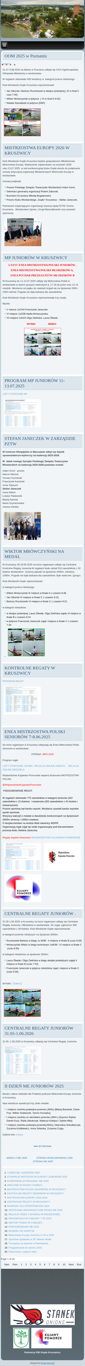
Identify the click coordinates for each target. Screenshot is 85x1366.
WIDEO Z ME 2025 (16, 1158)
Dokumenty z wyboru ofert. (22, 1251)
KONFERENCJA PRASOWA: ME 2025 (28, 1181)
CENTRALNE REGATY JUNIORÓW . (40, 913)
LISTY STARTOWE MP (15, 394)
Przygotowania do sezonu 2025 (25, 1247)
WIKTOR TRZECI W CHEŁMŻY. (25, 1222)
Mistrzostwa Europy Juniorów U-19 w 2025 (31, 1235)
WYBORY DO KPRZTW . (21, 1231)
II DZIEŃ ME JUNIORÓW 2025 (34, 1086)
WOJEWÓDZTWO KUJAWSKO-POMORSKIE (55, 837)
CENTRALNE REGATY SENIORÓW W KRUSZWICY (35, 1193)
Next (71, 1264)
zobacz (19, 1134)
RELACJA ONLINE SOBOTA (49, 766)
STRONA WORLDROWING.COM (54, 1158)
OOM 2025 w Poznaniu (26, 55)
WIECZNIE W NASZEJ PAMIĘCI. (25, 1185)
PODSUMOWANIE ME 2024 (23, 1226)
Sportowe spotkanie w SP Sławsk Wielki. (30, 1239)
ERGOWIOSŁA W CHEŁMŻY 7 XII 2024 (29, 1218)
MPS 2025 (48, 754)
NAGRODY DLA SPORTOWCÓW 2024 (28, 1206)
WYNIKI (31, 324)
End (79, 1264)
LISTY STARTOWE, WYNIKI (18, 766)
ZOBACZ (17, 983)
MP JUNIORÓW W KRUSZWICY (36, 257)
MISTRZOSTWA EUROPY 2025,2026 (27, 1197)
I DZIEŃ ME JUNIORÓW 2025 (23, 1172)
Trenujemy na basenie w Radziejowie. (28, 1243)
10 (64, 1264)
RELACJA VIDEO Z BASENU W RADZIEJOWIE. (34, 1214)
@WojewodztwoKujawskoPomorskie (22, 784)
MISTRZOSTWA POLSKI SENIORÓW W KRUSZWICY (36, 1189)
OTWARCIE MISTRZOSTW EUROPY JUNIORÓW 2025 (37, 1176)
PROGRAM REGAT (13, 681)
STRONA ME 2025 (43, 1161)
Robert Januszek (48, 1363)
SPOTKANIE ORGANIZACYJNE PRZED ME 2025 (35, 1210)
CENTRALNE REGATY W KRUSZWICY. (28, 1201)
